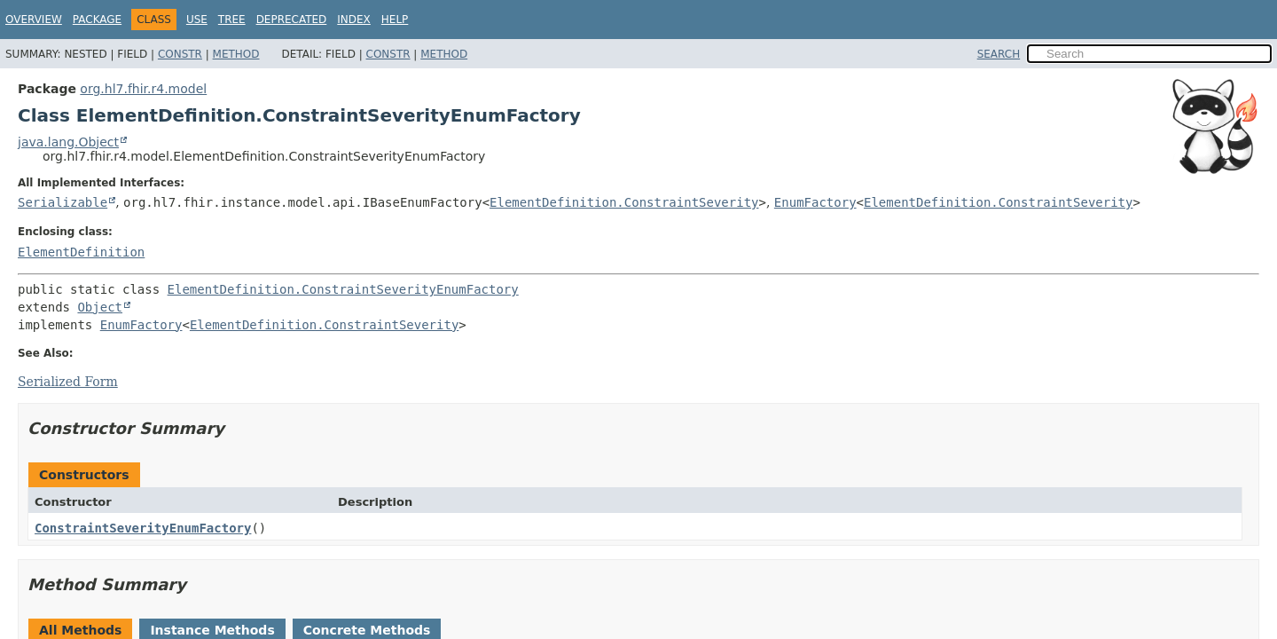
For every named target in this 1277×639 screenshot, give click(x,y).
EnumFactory (815, 202)
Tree (232, 19)
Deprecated (291, 19)
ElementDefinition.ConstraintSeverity (624, 202)
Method (236, 54)
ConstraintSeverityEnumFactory (143, 528)
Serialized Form (68, 382)
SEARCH (999, 54)
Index (354, 19)
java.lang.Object (68, 142)
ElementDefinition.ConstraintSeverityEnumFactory (343, 289)
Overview (33, 19)
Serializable (62, 202)
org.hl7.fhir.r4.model (143, 89)
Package (97, 19)
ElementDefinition (81, 252)
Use (197, 19)
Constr (180, 54)
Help (395, 19)
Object (99, 307)
